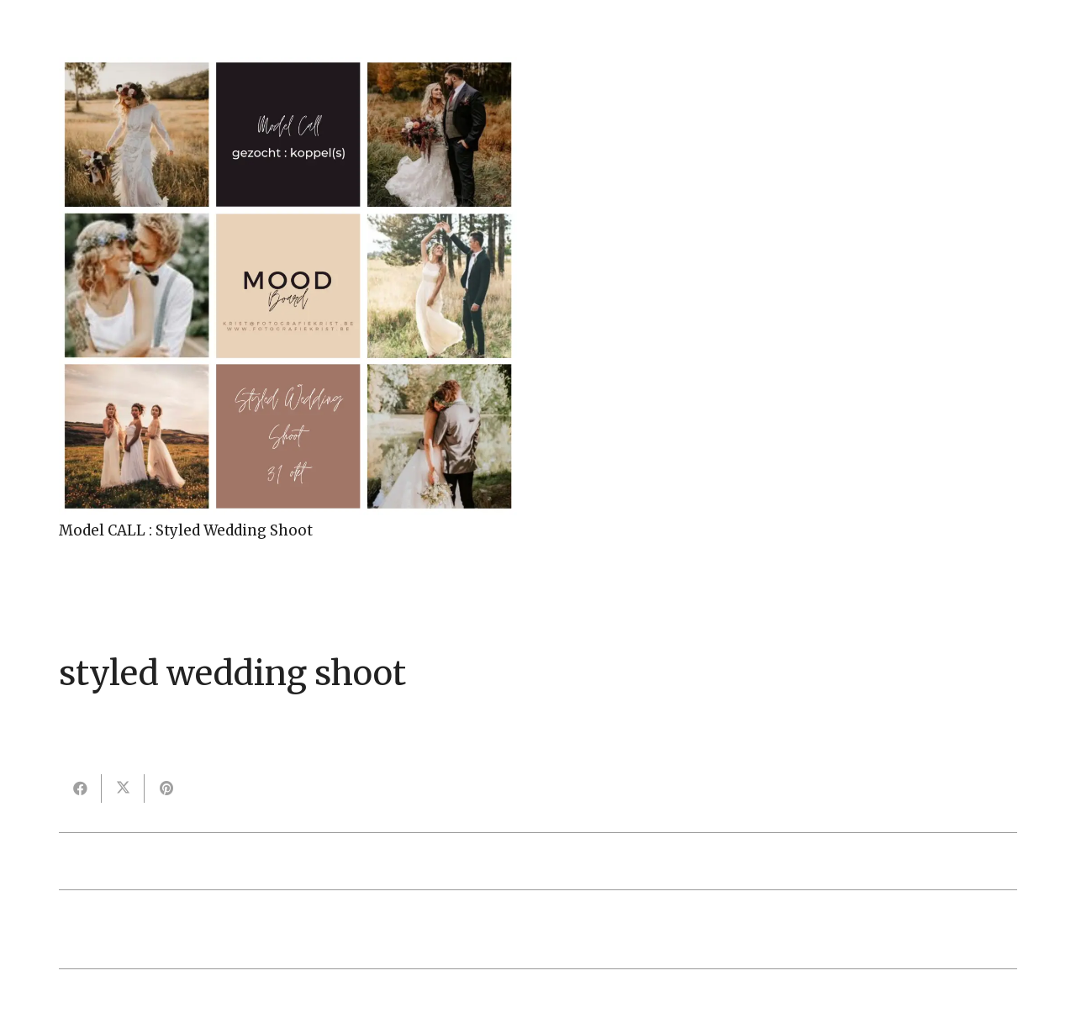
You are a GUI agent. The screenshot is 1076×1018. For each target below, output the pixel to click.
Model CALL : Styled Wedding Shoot (186, 530)
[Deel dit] (80, 788)
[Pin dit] (166, 788)
